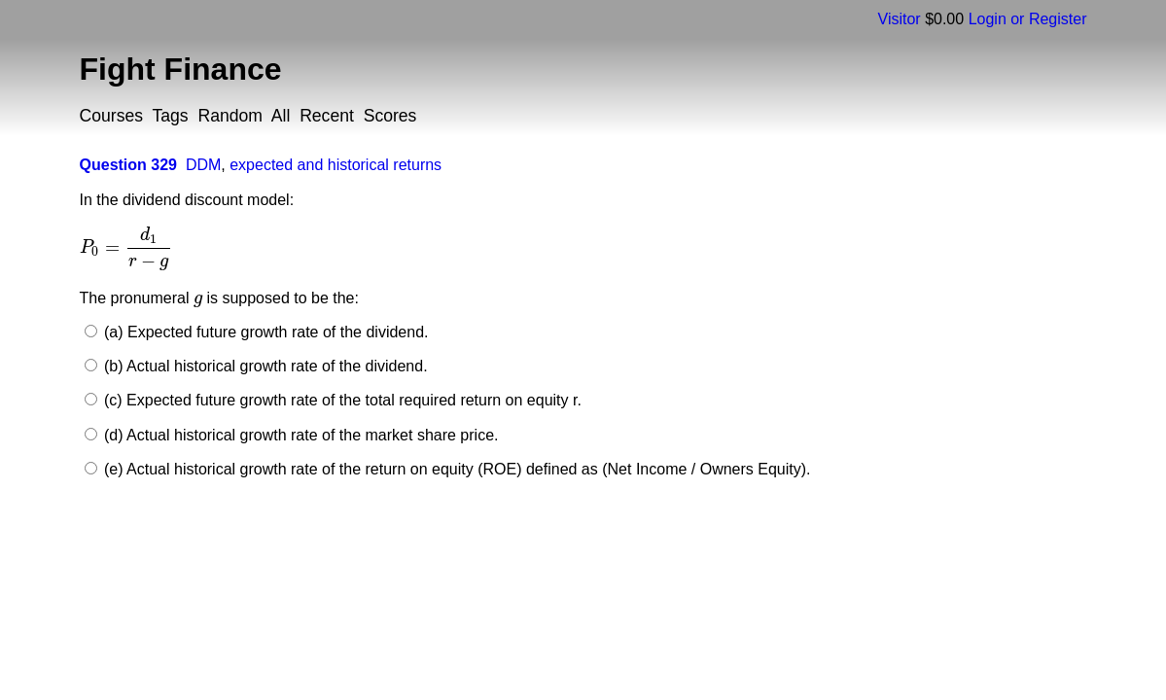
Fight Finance (181, 69)
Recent (327, 115)
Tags (171, 115)
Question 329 (128, 165)
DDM (203, 165)
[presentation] (126, 247)
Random (230, 115)
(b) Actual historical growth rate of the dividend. (264, 366)
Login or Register (1028, 19)
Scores (390, 115)
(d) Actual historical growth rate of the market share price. (299, 435)
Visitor (899, 19)
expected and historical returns (336, 165)
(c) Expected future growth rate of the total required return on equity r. (341, 400)
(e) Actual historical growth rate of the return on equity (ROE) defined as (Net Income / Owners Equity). (455, 469)
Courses (112, 115)
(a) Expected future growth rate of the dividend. (264, 332)
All (281, 115)
